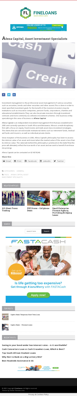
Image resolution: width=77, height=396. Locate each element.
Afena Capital (7, 123)
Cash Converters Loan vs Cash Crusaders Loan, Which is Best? (33, 349)
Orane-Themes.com (17, 390)
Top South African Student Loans (19, 353)
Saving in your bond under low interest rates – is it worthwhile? (34, 345)
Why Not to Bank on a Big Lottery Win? (22, 357)
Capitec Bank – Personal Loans (21, 325)
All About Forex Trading (10, 209)
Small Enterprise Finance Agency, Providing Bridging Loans (62, 211)
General (20, 171)
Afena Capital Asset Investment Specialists (15, 175)
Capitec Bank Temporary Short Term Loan (25, 315)
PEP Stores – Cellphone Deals (38, 209)
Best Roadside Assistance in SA (18, 360)
